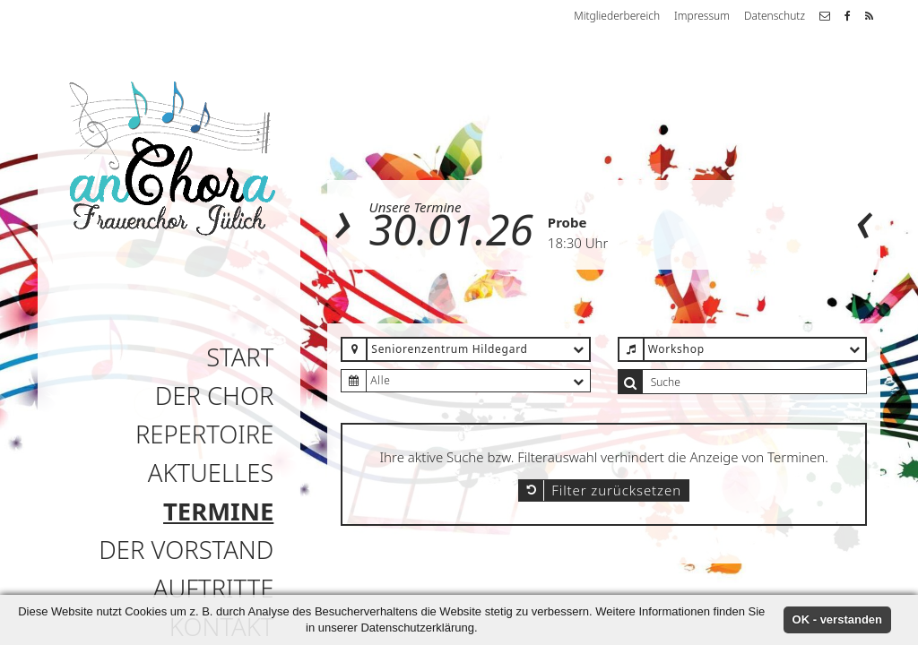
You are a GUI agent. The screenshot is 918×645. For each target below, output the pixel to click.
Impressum (702, 15)
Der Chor (214, 395)
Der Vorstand (186, 549)
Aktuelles (211, 472)
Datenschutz (774, 15)
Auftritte (213, 588)
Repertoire (204, 434)
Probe (567, 222)
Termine (218, 511)
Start (239, 357)
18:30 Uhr (578, 243)
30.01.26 (451, 229)
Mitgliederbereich (617, 15)
